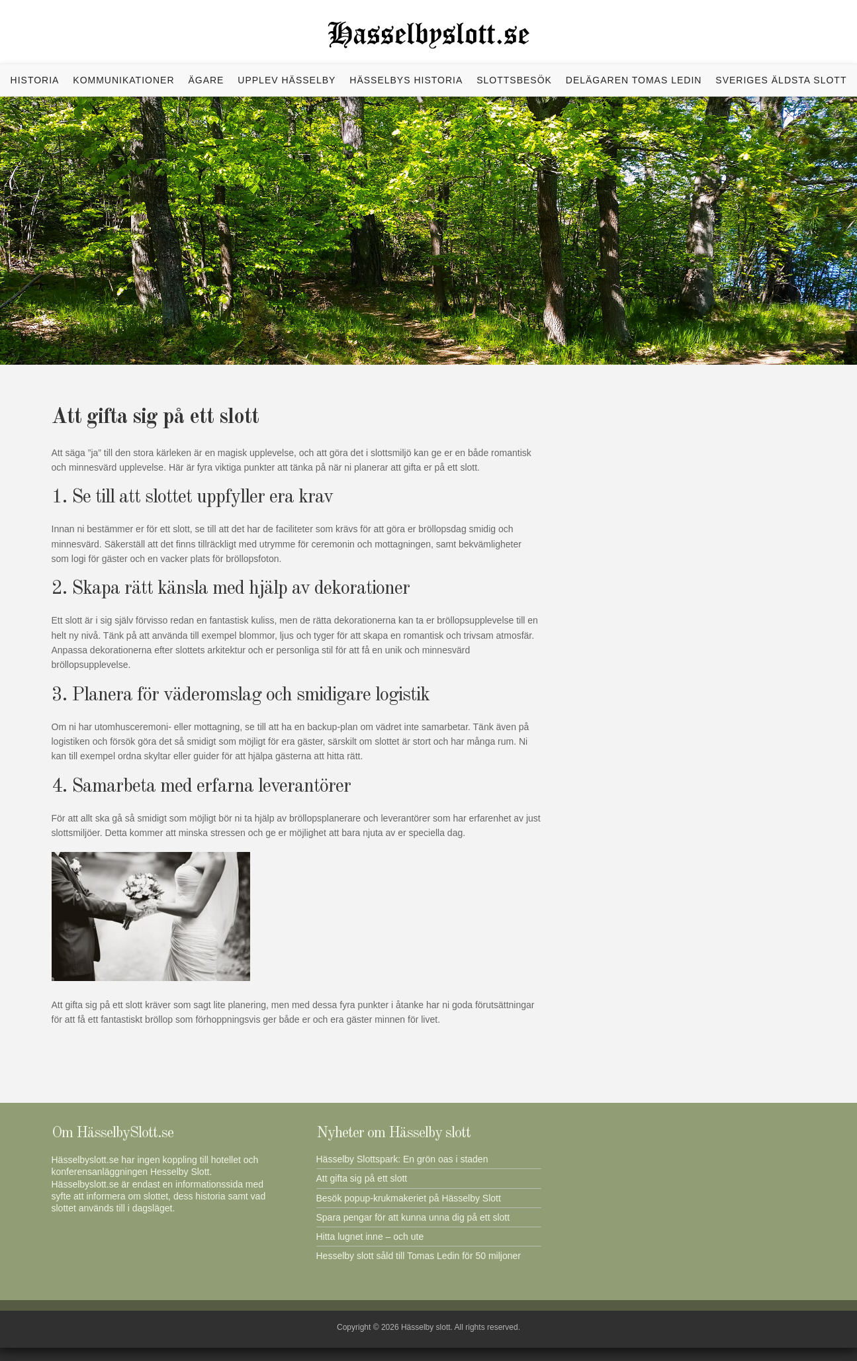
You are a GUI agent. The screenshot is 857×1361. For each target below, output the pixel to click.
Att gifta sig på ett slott (362, 1178)
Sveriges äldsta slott (780, 80)
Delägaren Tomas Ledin (634, 80)
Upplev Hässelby (287, 80)
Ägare (206, 80)
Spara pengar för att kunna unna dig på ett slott (413, 1217)
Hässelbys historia (406, 80)
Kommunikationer (123, 80)
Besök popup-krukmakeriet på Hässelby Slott (408, 1198)
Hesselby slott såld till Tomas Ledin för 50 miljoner (418, 1255)
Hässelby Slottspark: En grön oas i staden (402, 1159)
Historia (35, 80)
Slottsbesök (514, 80)
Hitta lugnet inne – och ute (370, 1236)
